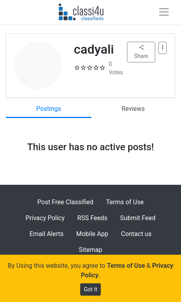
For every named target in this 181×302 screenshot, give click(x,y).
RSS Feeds (92, 218)
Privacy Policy (45, 218)
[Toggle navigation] (164, 11)
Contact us (136, 234)
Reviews (133, 108)
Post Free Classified (65, 202)
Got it (90, 289)
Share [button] (141, 52)
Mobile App (92, 234)
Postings (48, 108)
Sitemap (90, 250)
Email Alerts (46, 234)
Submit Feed (138, 218)
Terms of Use (125, 202)
